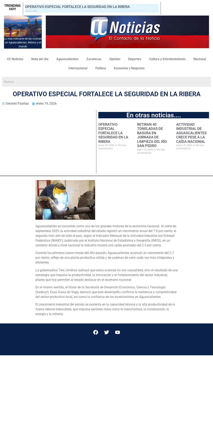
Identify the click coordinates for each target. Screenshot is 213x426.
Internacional (77, 68)
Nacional (199, 59)
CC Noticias (15, 59)
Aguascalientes (67, 59)
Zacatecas (93, 59)
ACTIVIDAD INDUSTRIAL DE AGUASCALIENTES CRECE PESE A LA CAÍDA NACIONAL (191, 133)
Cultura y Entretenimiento (167, 59)
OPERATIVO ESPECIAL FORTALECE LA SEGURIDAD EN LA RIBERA (77, 7)
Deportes (134, 59)
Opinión (114, 59)
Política (100, 68)
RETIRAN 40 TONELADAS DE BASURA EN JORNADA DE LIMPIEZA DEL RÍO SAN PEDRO (152, 135)
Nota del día (39, 59)
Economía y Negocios (129, 68)
